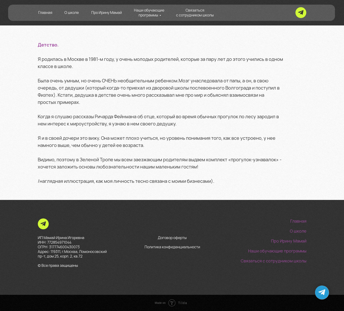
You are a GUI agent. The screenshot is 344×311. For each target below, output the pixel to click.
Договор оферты (172, 237)
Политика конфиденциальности (172, 246)
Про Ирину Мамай (106, 12)
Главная (45, 12)
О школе (71, 12)
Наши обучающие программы (149, 13)
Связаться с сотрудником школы (195, 13)
